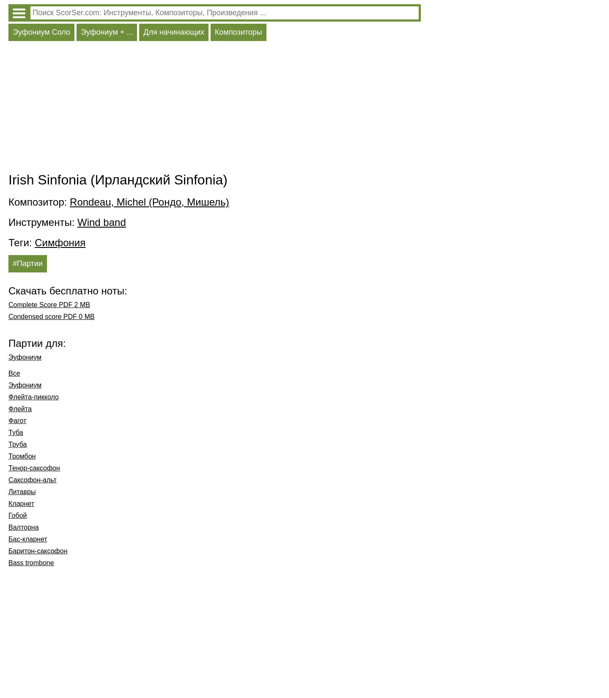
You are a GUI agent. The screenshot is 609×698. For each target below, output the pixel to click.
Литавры (22, 491)
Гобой (17, 515)
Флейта (20, 408)
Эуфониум (24, 357)
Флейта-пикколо (33, 397)
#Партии (28, 263)
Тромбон (22, 456)
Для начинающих (173, 32)
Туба (15, 432)
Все (14, 373)
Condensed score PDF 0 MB (51, 316)
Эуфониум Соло (41, 32)
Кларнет (21, 503)
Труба (17, 444)
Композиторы (238, 32)
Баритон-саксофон (38, 551)
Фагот (17, 420)
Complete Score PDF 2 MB (49, 304)
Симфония (60, 242)
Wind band (101, 222)
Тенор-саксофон (34, 468)
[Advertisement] (214, 108)
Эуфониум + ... (107, 32)
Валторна (23, 527)
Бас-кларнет (27, 539)
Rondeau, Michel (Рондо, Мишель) (149, 202)
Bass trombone (31, 562)
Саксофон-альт (32, 480)
